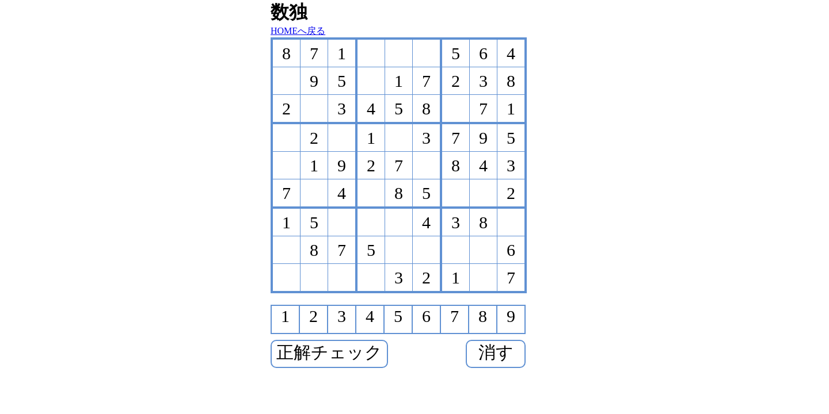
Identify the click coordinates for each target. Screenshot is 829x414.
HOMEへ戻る (298, 31)
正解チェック (329, 352)
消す (496, 352)
